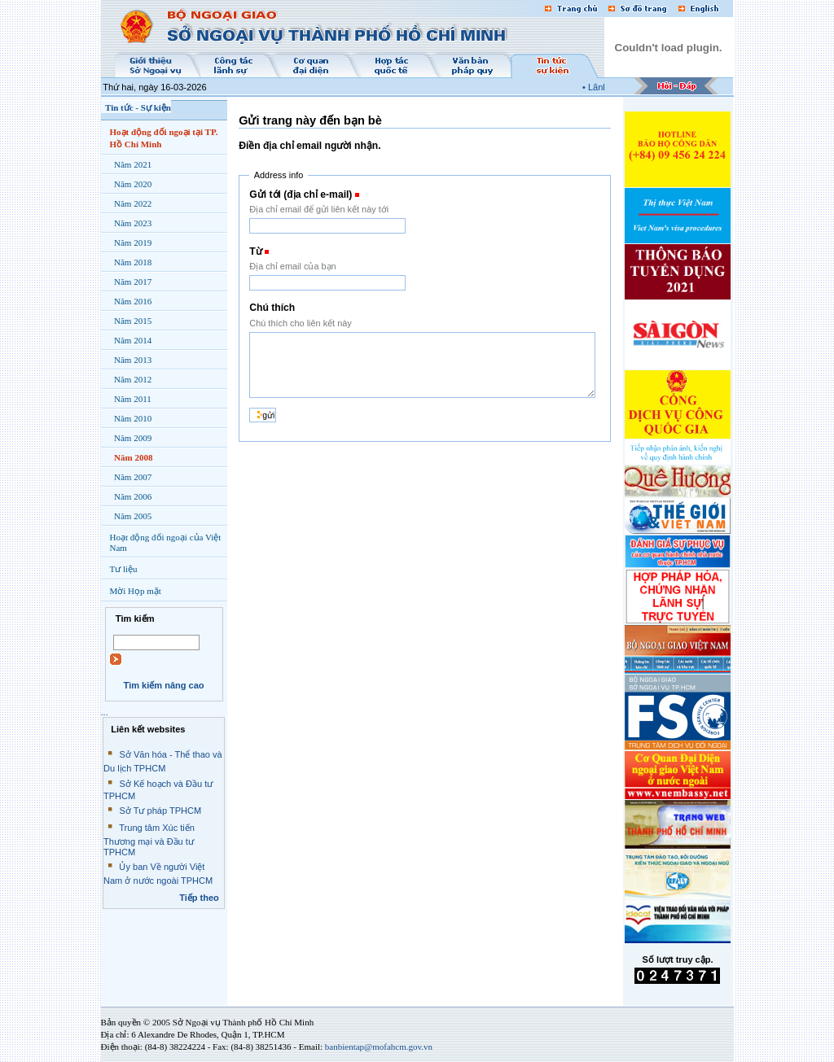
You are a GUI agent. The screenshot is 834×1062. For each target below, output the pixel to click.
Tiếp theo (199, 897)
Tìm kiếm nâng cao (163, 685)
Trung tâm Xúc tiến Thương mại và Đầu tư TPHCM (149, 840)
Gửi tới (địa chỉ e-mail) (300, 194)
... (104, 712)
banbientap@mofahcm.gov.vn (378, 1046)
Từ (255, 251)
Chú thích (272, 307)
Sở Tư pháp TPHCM (160, 810)
